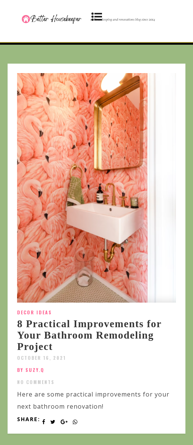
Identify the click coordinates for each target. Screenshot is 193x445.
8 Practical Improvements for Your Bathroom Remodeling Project (89, 335)
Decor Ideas (34, 312)
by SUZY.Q (30, 370)
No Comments (36, 382)
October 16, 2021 (41, 357)
